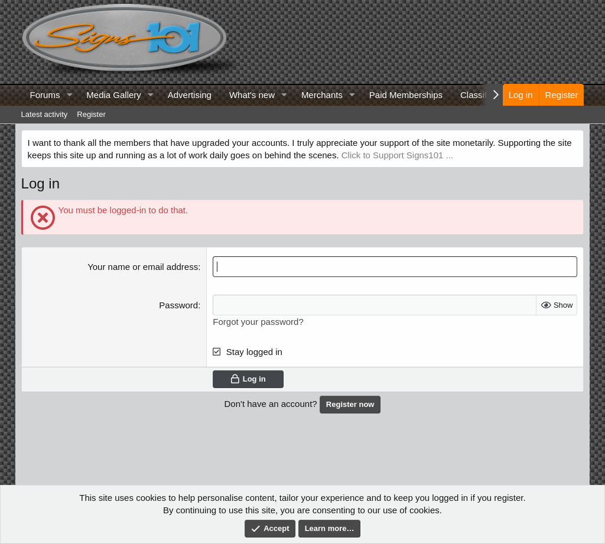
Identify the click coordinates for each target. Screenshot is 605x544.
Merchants (322, 95)
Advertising (190, 95)
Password (178, 305)
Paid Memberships (406, 95)
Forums (45, 95)
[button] (69, 95)
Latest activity (44, 114)
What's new (252, 95)
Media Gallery (113, 95)
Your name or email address (142, 267)
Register (91, 114)
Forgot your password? (258, 322)
